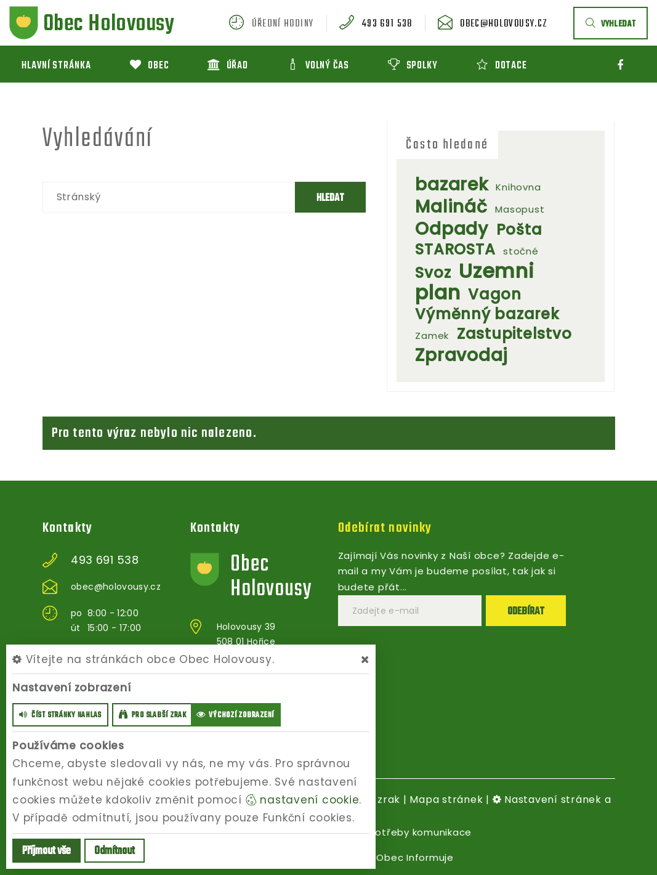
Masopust (519, 209)
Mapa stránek (446, 799)
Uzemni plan (474, 281)
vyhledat (610, 24)
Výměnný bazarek (487, 314)
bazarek (451, 185)
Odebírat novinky (385, 528)
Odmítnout (114, 851)
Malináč (451, 207)
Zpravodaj (461, 355)
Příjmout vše (46, 851)
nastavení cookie (303, 799)
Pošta (519, 229)
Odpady (451, 229)
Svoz (433, 272)
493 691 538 (387, 24)
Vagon (495, 294)
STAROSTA (455, 249)
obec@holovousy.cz (503, 24)
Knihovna (518, 187)
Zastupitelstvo (514, 334)
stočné (521, 251)
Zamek (432, 335)
